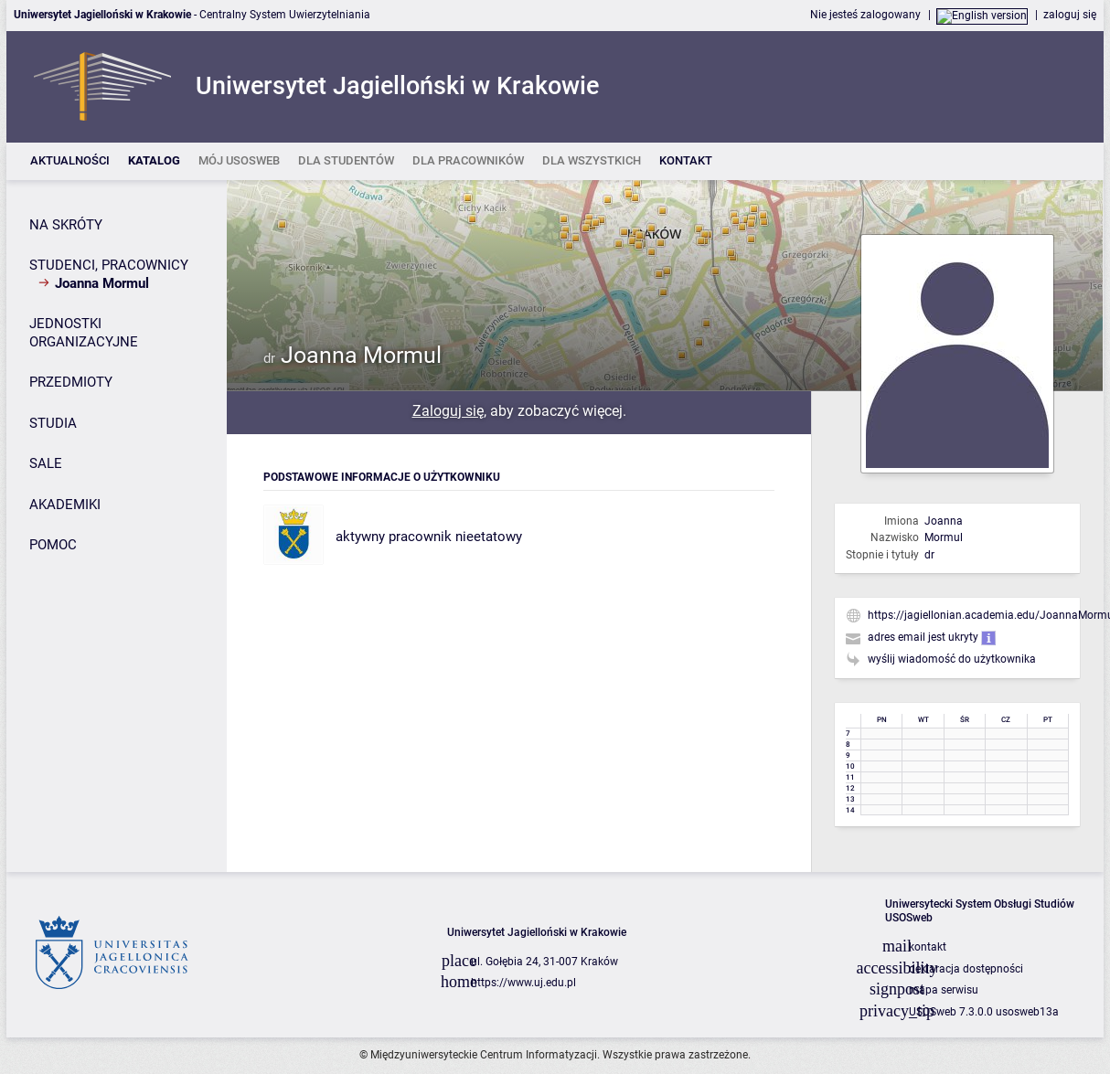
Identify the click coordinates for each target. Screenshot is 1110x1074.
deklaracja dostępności (966, 968)
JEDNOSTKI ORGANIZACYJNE (83, 332)
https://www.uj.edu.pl (523, 982)
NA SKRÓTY (65, 225)
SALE (45, 463)
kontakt (927, 947)
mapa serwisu (943, 990)
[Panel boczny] (116, 526)
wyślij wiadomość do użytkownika (952, 659)
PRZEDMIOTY (70, 382)
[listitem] (70, 161)
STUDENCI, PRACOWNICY (108, 265)
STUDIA (53, 423)
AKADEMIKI (65, 504)
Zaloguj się (448, 411)
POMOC (53, 545)
